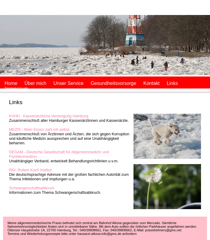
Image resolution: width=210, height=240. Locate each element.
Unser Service (68, 83)
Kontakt (151, 83)
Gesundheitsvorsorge (113, 83)
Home (10, 83)
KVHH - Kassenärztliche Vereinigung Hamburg (48, 116)
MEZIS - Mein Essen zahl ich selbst (39, 129)
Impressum (16, 88)
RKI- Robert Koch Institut (30, 170)
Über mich (35, 83)
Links (172, 83)
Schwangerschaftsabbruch (31, 188)
